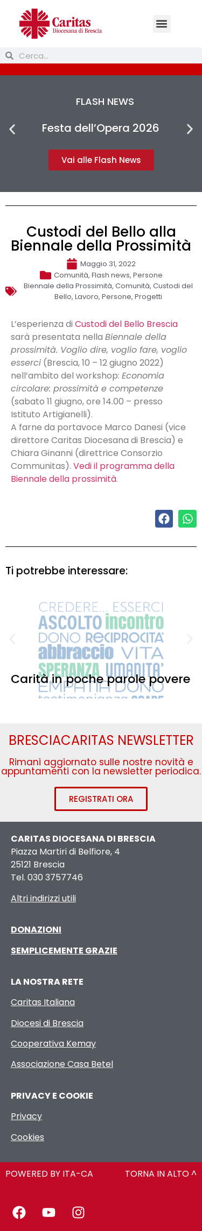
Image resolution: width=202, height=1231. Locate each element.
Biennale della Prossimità (68, 286)
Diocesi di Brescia (47, 1023)
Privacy (26, 1116)
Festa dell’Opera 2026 (100, 128)
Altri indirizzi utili (43, 898)
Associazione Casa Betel (62, 1064)
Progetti (148, 296)
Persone (148, 275)
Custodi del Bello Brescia (126, 324)
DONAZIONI (36, 929)
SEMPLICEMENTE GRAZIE (64, 950)
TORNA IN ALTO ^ (161, 1174)
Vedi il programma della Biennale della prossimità (93, 472)
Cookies (27, 1137)
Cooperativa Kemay (53, 1043)
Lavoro (87, 296)
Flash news (111, 275)
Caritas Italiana (43, 1002)
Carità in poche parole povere (100, 679)
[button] (162, 24)
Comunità (71, 275)
